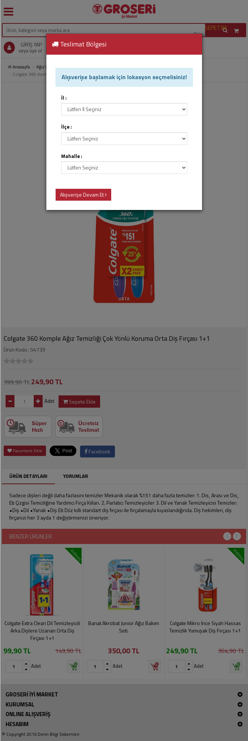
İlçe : (66, 126)
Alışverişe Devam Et (83, 194)
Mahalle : (71, 156)
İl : (64, 97)
